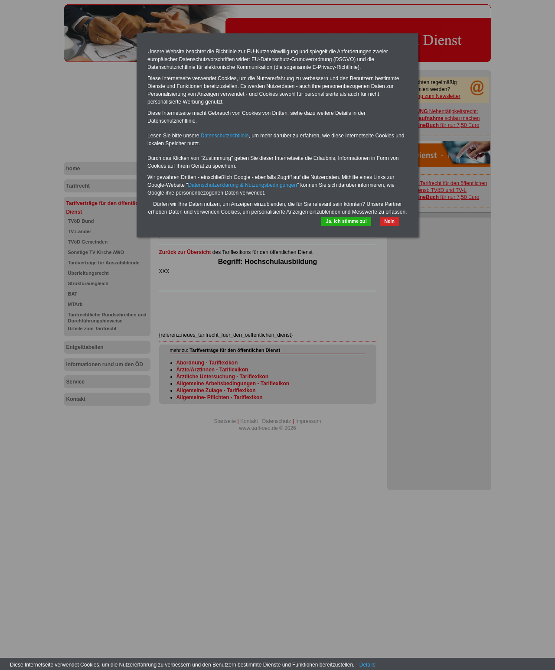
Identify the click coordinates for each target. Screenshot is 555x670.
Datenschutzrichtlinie (225, 136)
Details (367, 665)
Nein (389, 221)
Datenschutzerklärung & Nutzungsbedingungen (242, 185)
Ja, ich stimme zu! (346, 221)
